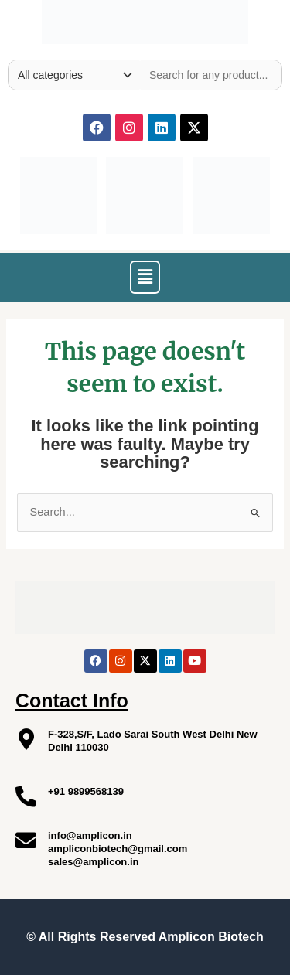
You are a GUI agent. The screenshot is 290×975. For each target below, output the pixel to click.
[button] (144, 277)
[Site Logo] (144, 18)
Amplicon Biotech (211, 936)
